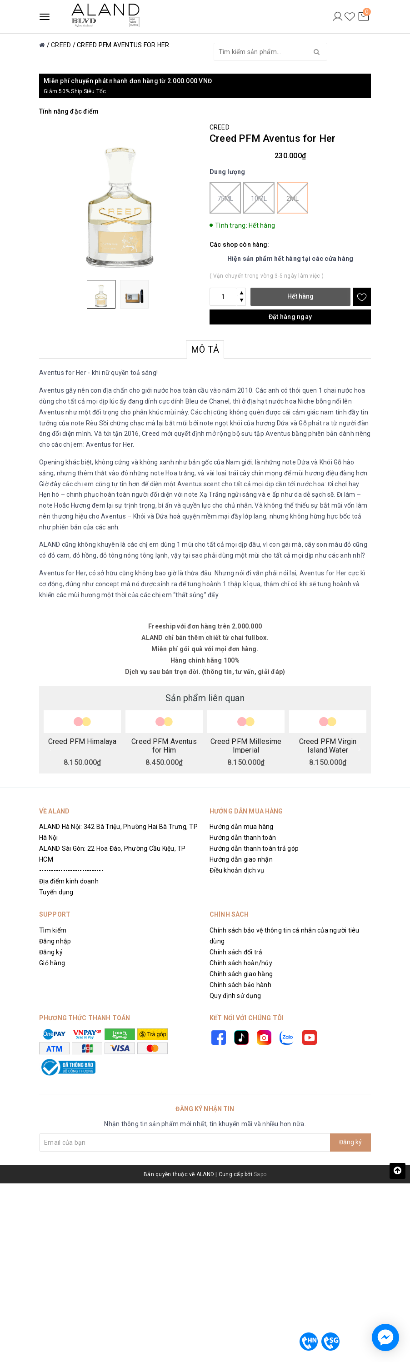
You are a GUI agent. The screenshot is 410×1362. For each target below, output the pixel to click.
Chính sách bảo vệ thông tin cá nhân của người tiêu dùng (285, 936)
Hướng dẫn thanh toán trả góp (254, 848)
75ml (225, 198)
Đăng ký (51, 952)
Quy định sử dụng (235, 995)
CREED (220, 127)
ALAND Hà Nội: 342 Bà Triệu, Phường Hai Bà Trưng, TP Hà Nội (118, 832)
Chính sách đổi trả (236, 952)
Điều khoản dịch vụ (237, 870)
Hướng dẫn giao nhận (241, 859)
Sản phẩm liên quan (205, 698)
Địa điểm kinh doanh (69, 881)
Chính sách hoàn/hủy (241, 963)
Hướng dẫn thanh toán (243, 837)
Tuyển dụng (56, 892)
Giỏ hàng (52, 963)
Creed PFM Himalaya (82, 742)
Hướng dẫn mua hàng (242, 826)
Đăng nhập (55, 941)
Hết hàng (300, 296)
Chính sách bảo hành (240, 984)
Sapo (260, 1174)
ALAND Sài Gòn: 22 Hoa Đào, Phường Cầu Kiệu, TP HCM (112, 854)
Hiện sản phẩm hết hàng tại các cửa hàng (290, 258)
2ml (292, 198)
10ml (259, 198)
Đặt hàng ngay (290, 316)
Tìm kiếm (52, 930)
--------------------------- (71, 870)
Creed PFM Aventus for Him (163, 745)
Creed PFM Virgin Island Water (327, 745)
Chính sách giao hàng (241, 974)
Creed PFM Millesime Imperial (246, 745)
